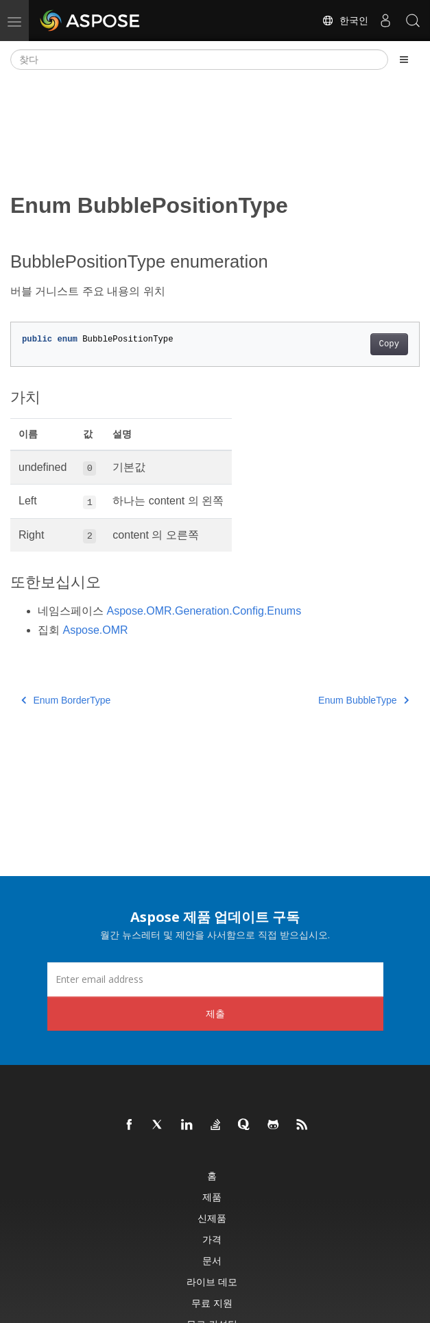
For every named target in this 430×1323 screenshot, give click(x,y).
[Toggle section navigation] (404, 59)
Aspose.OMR (95, 630)
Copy (389, 344)
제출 (215, 1013)
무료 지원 (211, 1302)
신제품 (212, 1217)
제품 (212, 1196)
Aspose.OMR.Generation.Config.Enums (203, 611)
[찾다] (199, 59)
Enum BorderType (65, 700)
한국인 (345, 20)
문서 (212, 1260)
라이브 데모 (212, 1281)
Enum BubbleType (363, 700)
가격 (212, 1239)
